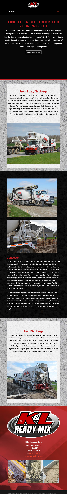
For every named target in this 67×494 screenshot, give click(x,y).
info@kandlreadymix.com (34, 456)
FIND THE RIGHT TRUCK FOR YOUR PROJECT (33, 24)
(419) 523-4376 (34, 453)
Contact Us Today (33, 52)
